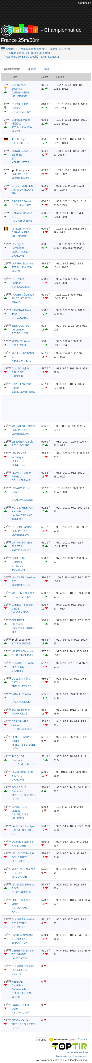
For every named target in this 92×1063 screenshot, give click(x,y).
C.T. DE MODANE (22, 729)
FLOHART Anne (21, 472)
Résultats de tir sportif (31, 48)
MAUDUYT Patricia (22, 853)
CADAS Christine (21, 213)
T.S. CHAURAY (20, 1012)
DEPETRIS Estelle (22, 950)
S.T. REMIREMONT (23, 764)
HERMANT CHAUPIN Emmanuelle (18, 985)
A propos (41, 1039)
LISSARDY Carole (22, 441)
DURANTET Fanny (22, 663)
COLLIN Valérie (20, 678)
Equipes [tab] (31, 68)
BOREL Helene (20, 709)
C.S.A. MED (18, 345)
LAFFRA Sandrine (22, 263)
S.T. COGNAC (19, 317)
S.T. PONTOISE (21, 643)
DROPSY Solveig (21, 201)
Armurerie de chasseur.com (72, 1056)
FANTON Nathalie (22, 935)
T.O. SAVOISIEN (21, 286)
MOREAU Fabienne (23, 869)
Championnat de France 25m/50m (29, 52)
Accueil (10, 48)
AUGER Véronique (22, 294)
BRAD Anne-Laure (22, 771)
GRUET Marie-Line (22, 185)
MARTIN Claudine (22, 651)
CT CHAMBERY (21, 111)
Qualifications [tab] (12, 68)
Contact (82, 1039)
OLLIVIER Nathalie (22, 919)
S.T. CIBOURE (20, 445)
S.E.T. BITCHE (20, 143)
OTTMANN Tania (21, 542)
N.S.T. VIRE (18, 845)
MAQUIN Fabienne (22, 593)
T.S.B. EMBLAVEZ (22, 655)
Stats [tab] (46, 68)
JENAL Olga (18, 139)
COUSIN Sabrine (21, 527)
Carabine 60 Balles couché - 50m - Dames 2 (32, 56)
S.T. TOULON (19, 333)
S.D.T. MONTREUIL (23, 391)
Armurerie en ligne (77, 1052)
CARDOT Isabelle (22, 604)
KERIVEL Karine (21, 341)
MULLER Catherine (23, 352)
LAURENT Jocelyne (23, 826)
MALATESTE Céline (23, 426)
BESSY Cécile (19, 1020)
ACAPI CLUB (19, 713)
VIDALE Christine (21, 694)
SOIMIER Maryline (22, 841)
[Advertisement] (46, 409)
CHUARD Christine (22, 966)
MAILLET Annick (21, 228)
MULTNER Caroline (23, 577)
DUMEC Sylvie (20, 368)
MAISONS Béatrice (22, 884)
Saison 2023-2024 (59, 48)
